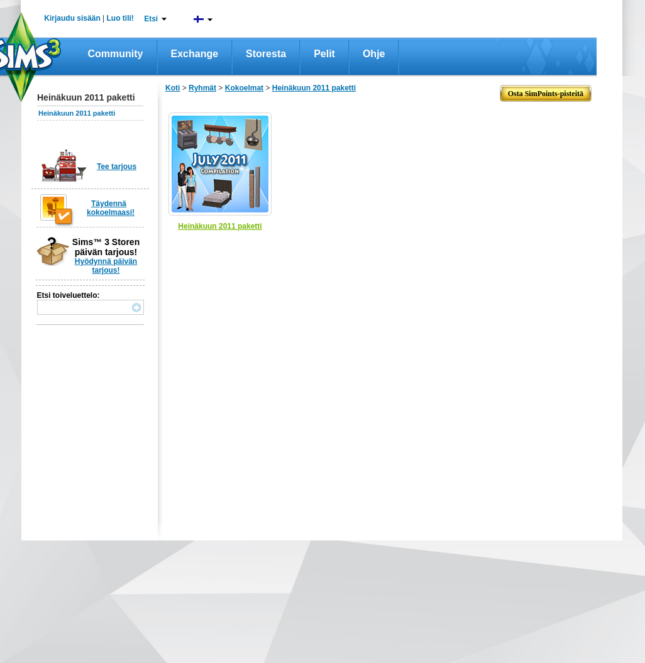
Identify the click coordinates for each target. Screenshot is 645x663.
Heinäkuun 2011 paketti (76, 113)
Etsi (151, 18)
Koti (172, 88)
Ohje (374, 53)
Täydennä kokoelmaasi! (111, 208)
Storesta (266, 53)
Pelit (324, 53)
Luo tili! (120, 18)
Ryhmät (202, 88)
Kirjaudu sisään (72, 18)
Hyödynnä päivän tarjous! (106, 266)
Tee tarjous (116, 166)
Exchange (195, 53)
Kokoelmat (244, 88)
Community (115, 53)
